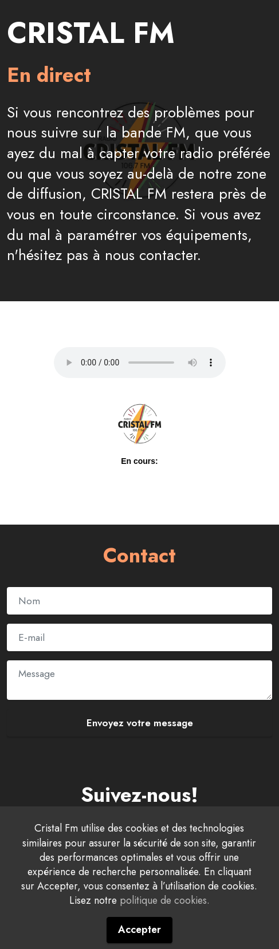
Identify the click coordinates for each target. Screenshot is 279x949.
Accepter (139, 929)
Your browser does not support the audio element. (140, 362)
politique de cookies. (165, 900)
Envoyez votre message (140, 723)
